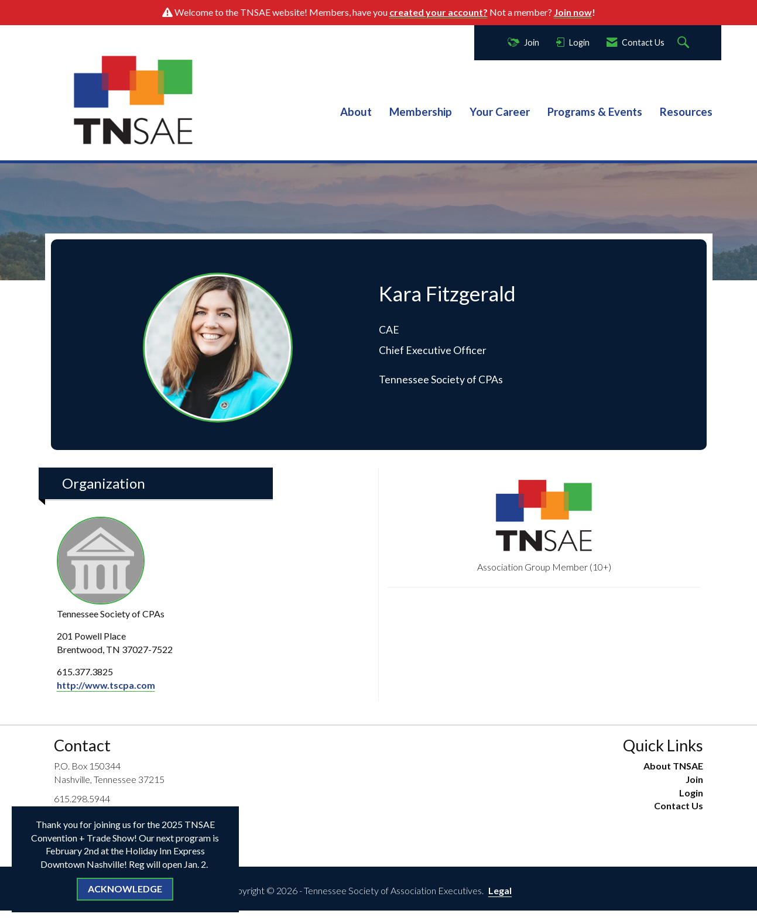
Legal (500, 890)
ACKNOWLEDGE (125, 888)
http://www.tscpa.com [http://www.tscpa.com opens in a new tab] (106, 685)
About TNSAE (673, 765)
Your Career (500, 111)
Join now (573, 12)
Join (694, 779)
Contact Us (678, 805)
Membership (420, 111)
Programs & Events (594, 111)
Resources (686, 111)
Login (691, 792)
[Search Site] (684, 43)
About (356, 111)
